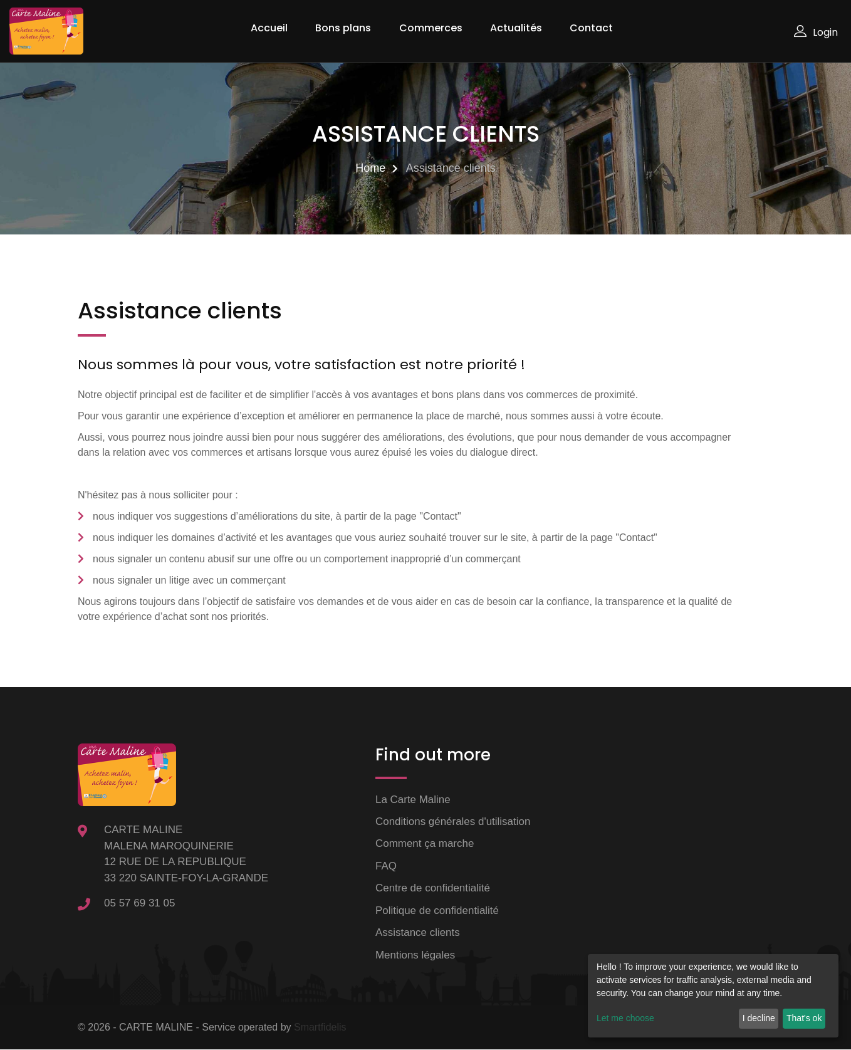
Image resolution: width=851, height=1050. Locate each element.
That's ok (804, 1018)
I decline (759, 1018)
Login (816, 32)
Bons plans (343, 28)
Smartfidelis (320, 1027)
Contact (591, 28)
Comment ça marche (424, 844)
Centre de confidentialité (432, 889)
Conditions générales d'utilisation (453, 821)
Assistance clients (417, 933)
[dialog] (713, 995)
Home (370, 168)
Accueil (269, 28)
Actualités (516, 28)
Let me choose (625, 1018)
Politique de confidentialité (437, 910)
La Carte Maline (413, 800)
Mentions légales (415, 955)
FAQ (386, 866)
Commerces (430, 28)
